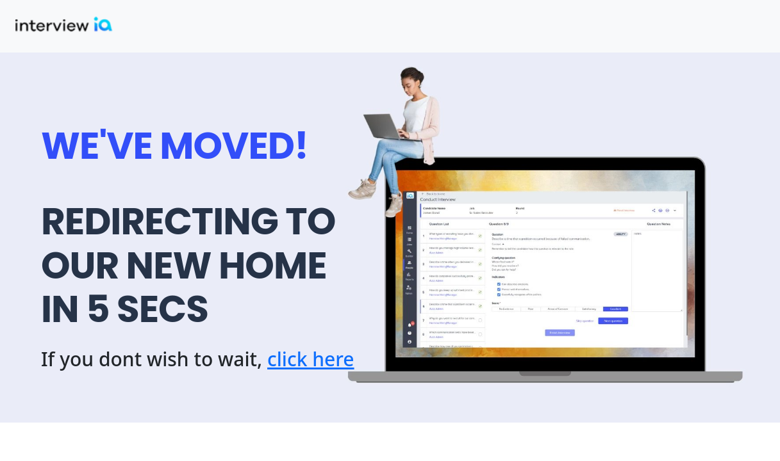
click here (310, 359)
